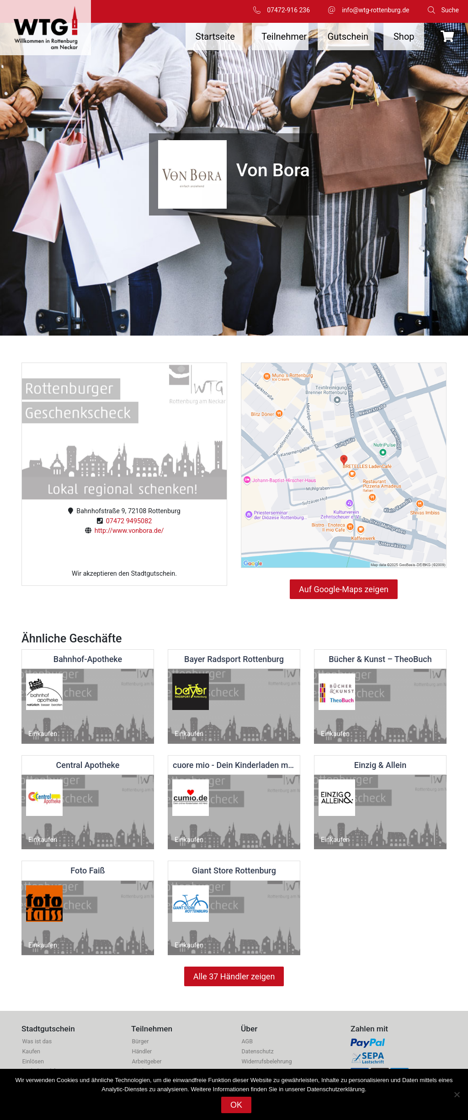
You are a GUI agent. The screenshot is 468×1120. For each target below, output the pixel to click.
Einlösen (33, 1061)
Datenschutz (257, 1051)
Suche (450, 10)
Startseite (215, 36)
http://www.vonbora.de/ (127, 531)
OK (236, 1104)
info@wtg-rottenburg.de (375, 10)
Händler (142, 1051)
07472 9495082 (127, 521)
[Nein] (456, 1094)
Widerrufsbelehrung (266, 1061)
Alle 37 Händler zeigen (234, 976)
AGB (247, 1041)
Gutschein (348, 36)
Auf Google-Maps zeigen (343, 589)
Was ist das (37, 1041)
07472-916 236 (288, 10)
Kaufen (31, 1051)
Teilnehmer (284, 36)
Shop (404, 36)
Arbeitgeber (146, 1061)
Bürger (140, 1041)
